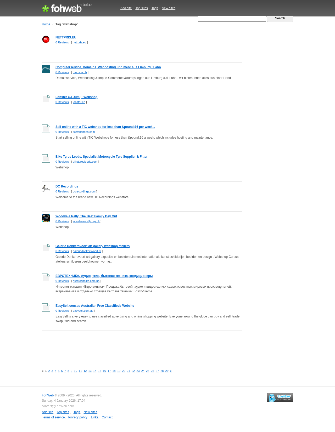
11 (80, 370)
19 (118, 370)
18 (113, 370)
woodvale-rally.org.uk (86, 221)
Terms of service (53, 417)
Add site (126, 8)
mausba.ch (80, 72)
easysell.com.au (83, 310)
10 (75, 370)
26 (152, 370)
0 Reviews (62, 42)
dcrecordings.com (84, 191)
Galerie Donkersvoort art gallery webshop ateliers (92, 246)
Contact (107, 417)
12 (85, 370)
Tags (155, 8)
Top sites (141, 8)
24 (142, 370)
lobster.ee (79, 102)
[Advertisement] (137, 346)
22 (133, 370)
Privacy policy (77, 417)
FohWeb (48, 395)
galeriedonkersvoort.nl (87, 251)
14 (94, 370)
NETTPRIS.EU (65, 37)
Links (94, 417)
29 (167, 370)
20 (123, 370)
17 (109, 370)
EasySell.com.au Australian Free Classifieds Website (94, 306)
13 (90, 370)
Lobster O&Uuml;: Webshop (76, 97)
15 (99, 370)
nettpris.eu (79, 42)
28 (162, 370)
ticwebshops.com (84, 131)
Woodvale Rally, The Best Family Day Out (86, 216)
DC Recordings (66, 186)
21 (128, 370)
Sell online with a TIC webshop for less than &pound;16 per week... (105, 127)
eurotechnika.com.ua (86, 280)
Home (46, 24)
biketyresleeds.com (85, 161)
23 (137, 370)
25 (147, 370)
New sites (168, 8)
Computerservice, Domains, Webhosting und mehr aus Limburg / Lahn (108, 67)
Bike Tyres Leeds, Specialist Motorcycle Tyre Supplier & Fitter (101, 156)
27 (157, 370)
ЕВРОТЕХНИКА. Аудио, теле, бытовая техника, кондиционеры (104, 276)
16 (104, 370)
